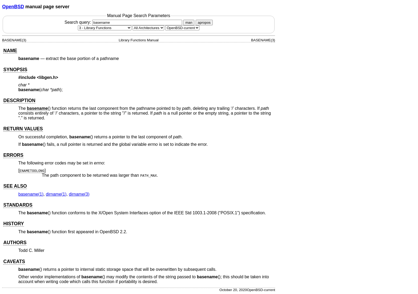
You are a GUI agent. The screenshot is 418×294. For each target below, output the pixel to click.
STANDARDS (17, 205)
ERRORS (13, 155)
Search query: (124, 22)
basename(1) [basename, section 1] (30, 194)
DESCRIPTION (19, 100)
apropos (204, 23)
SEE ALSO (15, 186)
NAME (10, 50)
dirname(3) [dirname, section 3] (79, 194)
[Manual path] (182, 27)
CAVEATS (14, 261)
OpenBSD (13, 6)
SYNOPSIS (15, 69)
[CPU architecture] (148, 27)
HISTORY (13, 223)
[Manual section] (104, 27)
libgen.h (47, 77)
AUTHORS (14, 242)
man (188, 23)
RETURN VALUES (23, 128)
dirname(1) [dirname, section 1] (56, 194)
